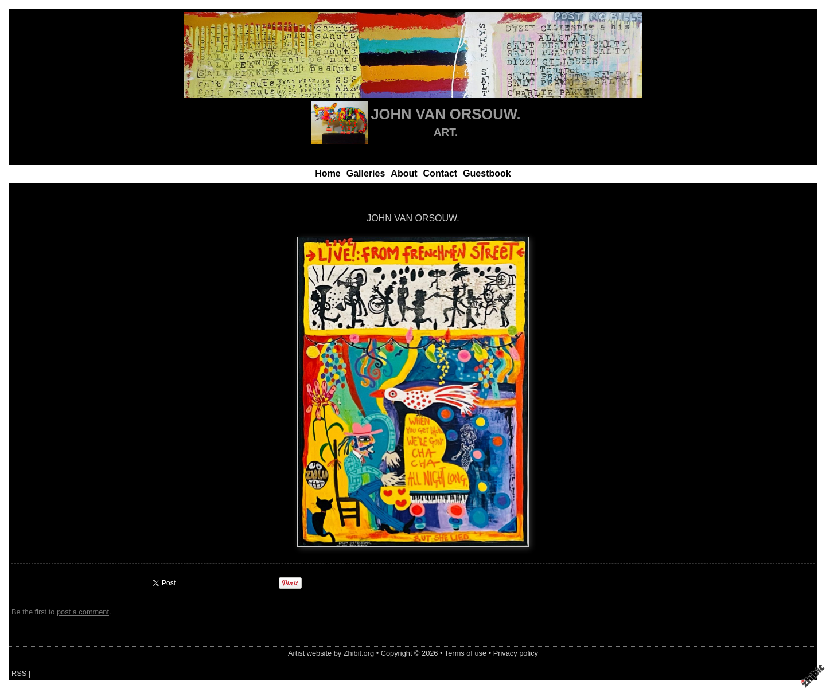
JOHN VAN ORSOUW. (445, 114)
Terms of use (465, 653)
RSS (18, 673)
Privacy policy (515, 653)
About (404, 173)
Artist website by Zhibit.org (331, 653)
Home (327, 173)
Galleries (365, 173)
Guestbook (487, 173)
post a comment (83, 612)
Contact (440, 173)
